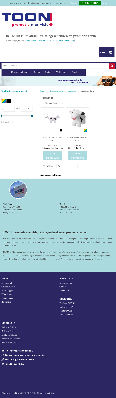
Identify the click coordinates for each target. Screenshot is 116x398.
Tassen (37, 72)
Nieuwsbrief (7, 283)
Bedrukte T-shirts (9, 327)
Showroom (64, 290)
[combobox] (55, 66)
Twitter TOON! (66, 311)
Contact (63, 287)
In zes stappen (7, 290)
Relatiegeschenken (20, 72)
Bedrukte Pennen (9, 331)
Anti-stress (72, 91)
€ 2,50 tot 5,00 (55, 40)
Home (5, 72)
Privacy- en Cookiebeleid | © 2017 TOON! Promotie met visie (28, 393)
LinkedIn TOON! (67, 307)
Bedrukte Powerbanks (11, 339)
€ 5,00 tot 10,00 (68, 40)
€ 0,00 (102, 52)
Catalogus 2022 (8, 287)
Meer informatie (71, 3)
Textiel (48, 72)
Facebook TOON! (67, 303)
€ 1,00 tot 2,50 (43, 40)
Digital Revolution (9, 335)
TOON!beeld (7, 294)
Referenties (6, 302)
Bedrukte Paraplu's (10, 342)
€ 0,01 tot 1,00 (31, 40)
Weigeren (105, 3)
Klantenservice (66, 283)
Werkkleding (61, 72)
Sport (74, 72)
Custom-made (7, 298)
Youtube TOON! (67, 314)
